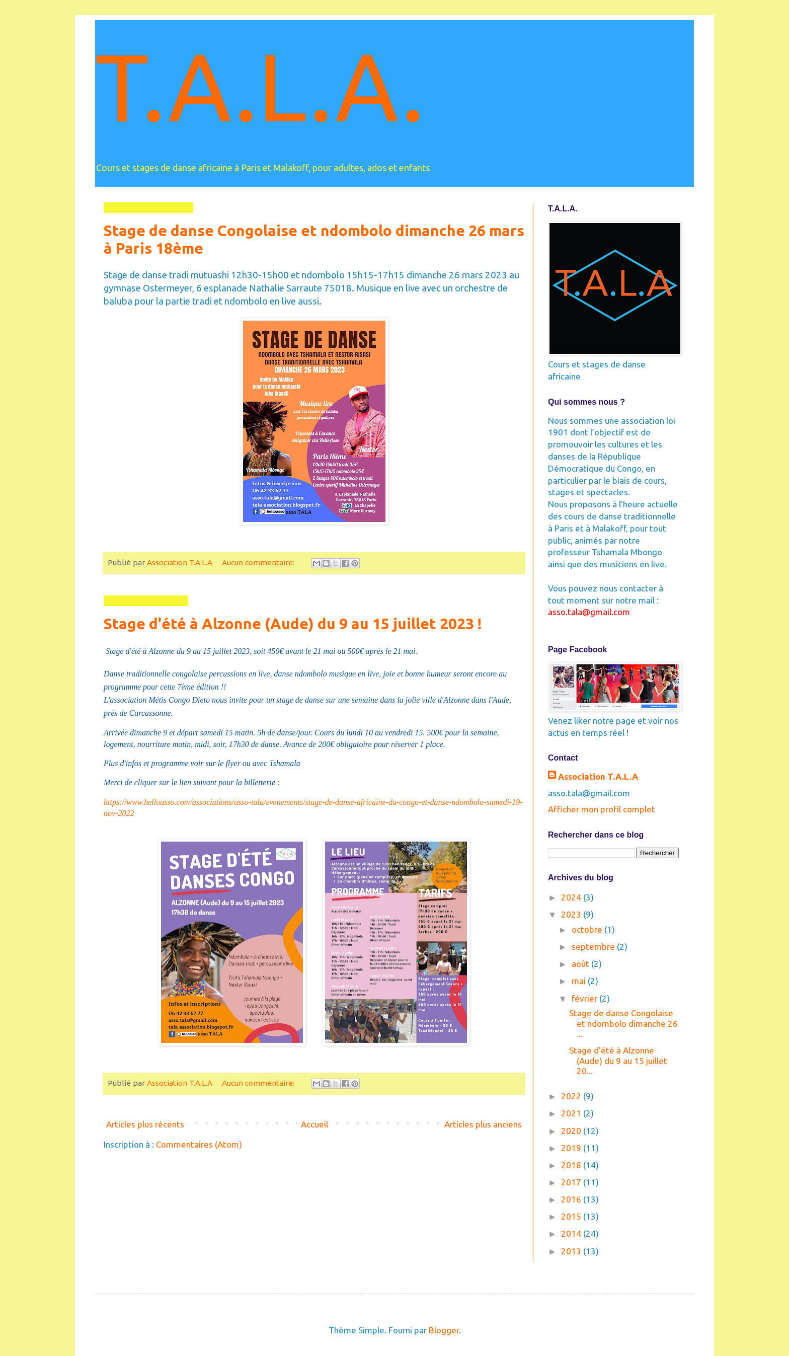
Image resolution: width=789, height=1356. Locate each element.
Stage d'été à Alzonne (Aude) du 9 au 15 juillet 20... (618, 1060)
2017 (572, 1182)
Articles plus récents (145, 1124)
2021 (572, 1113)
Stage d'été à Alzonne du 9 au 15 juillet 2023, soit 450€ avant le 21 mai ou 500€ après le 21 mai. (262, 651)
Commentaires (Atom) (199, 1144)
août (581, 963)
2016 (572, 1199)
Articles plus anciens (483, 1124)
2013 (572, 1251)
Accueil (314, 1124)
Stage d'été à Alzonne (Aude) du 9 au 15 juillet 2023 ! (293, 623)
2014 (572, 1233)
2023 (572, 914)
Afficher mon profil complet (601, 809)
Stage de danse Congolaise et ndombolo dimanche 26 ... (623, 1023)
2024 (572, 897)
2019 (572, 1148)
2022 (572, 1096)
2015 (572, 1216)
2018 (572, 1165)
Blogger (444, 1330)
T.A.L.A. (260, 85)
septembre (594, 946)
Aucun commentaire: (259, 562)
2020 (572, 1131)
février (585, 998)
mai (580, 981)
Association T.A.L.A (598, 776)
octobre (588, 929)
